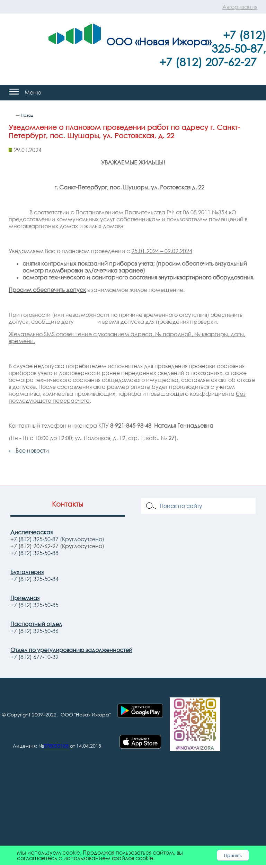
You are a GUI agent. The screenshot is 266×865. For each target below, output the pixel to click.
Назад (27, 115)
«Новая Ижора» (173, 41)
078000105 (56, 746)
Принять (233, 855)
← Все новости (29, 450)
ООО (119, 41)
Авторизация (239, 6)
